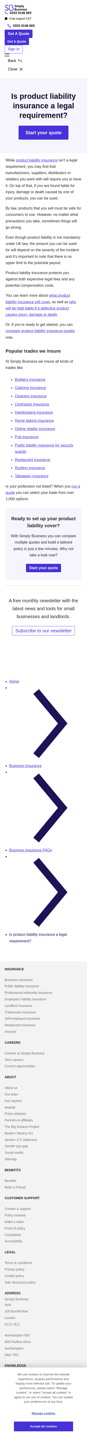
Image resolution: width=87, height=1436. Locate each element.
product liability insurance (37, 160)
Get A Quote (18, 34)
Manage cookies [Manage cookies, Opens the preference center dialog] (43, 1413)
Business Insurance (25, 766)
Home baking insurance (34, 421)
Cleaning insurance (31, 396)
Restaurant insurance (32, 460)
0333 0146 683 (18, 12)
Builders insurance (30, 380)
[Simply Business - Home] (17, 8)
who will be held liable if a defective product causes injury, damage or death (41, 308)
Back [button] (15, 61)
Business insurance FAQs (30, 850)
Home (14, 681)
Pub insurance (27, 437)
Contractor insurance (32, 404)
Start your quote (43, 132)
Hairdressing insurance (34, 412)
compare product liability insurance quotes (40, 331)
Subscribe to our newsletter (43, 630)
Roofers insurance (30, 468)
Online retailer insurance (35, 429)
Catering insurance (30, 388)
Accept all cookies (43, 1426)
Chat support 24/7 (18, 18)
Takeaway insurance (31, 476)
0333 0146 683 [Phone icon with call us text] (21, 26)
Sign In (13, 49)
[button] (43, 55)
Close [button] (15, 69)
